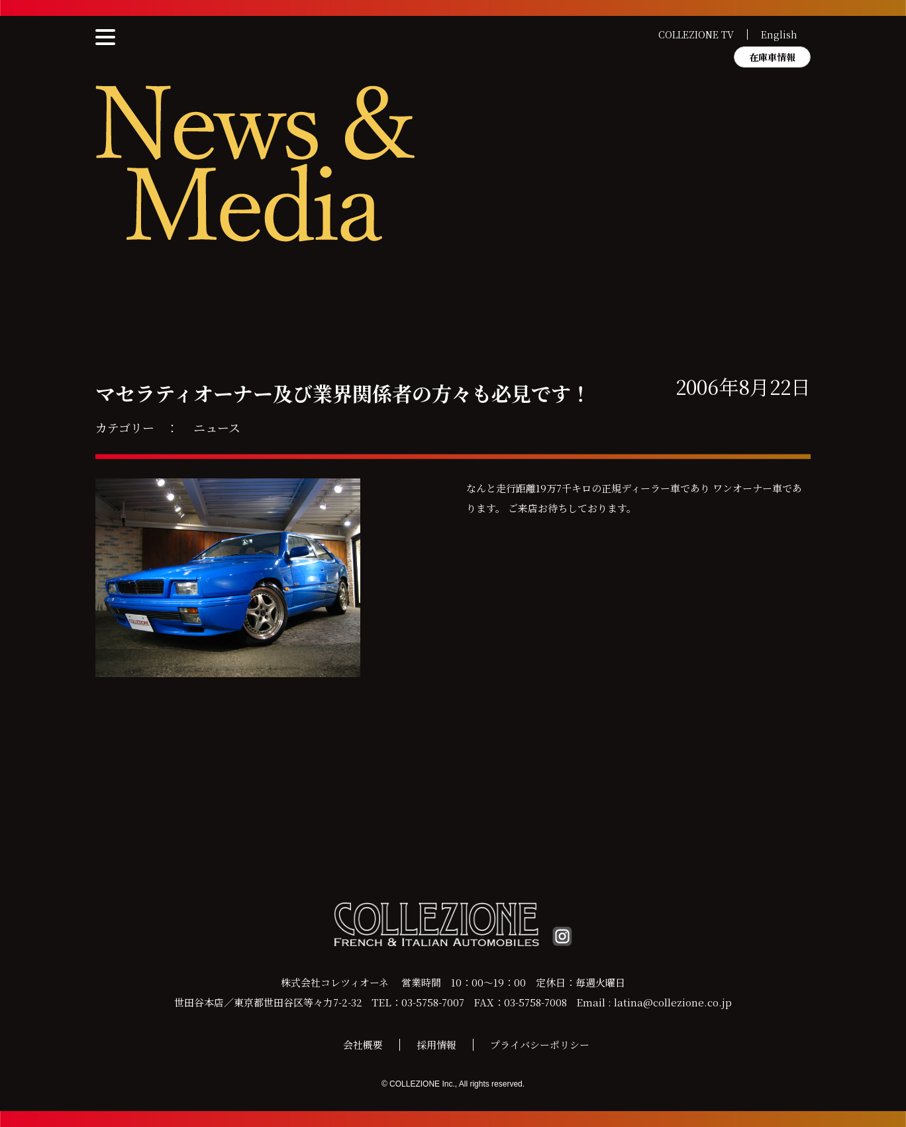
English (779, 34)
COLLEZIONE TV (696, 34)
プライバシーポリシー (539, 1044)
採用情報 (436, 1044)
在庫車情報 (772, 57)
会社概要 (363, 1044)
